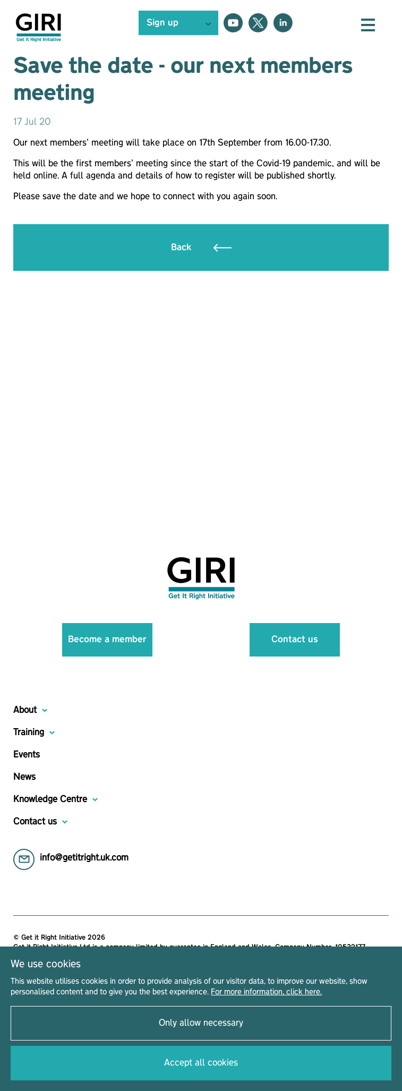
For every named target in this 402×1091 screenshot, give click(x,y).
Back (201, 247)
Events (26, 755)
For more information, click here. (266, 992)
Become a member (107, 639)
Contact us (294, 639)
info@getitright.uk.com (84, 858)
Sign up (162, 23)
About (25, 710)
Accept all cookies (201, 1063)
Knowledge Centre (50, 799)
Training (28, 732)
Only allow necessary (201, 1023)
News (24, 777)
